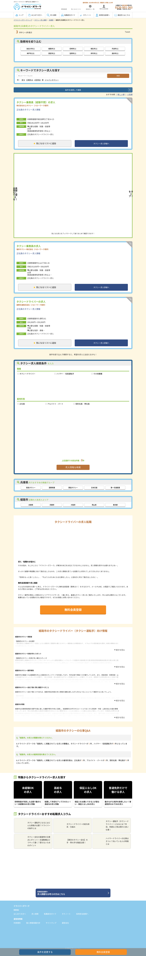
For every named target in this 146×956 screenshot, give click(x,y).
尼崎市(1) (73, 48)
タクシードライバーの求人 (31, 303)
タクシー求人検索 (40, 20)
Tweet (127, 32)
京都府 (52, 507)
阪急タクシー (30, 490)
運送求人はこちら (124, 15)
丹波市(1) (115, 48)
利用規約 (17, 920)
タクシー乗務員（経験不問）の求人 (36, 102)
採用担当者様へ (104, 15)
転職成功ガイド (69, 15)
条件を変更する (45, 952)
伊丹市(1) (94, 53)
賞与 (23, 80)
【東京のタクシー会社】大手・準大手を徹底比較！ (71, 839)
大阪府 (73, 507)
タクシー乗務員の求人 (29, 246)
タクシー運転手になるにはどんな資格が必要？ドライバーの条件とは (33, 823)
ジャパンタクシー (52, 80)
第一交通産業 (115, 490)
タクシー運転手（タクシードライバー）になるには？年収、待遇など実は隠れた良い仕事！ (111, 823)
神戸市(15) (30, 53)
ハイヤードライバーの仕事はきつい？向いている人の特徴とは (111, 839)
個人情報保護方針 (33, 920)
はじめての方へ (36, 15)
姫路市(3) (51, 48)
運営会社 (65, 920)
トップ (21, 15)
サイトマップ (51, 920)
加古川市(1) (31, 48)
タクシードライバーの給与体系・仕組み (72, 823)
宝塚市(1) (73, 53)
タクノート (87, 15)
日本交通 (94, 490)
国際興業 (52, 490)
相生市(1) (94, 48)
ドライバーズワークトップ (23, 20)
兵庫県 (51, 20)
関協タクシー (73, 490)
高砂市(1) (115, 53)
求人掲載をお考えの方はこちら (72, 890)
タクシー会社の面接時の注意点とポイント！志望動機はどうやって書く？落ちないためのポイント (33, 839)
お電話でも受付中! (123, 7)
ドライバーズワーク (21, 903)
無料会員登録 (73, 612)
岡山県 (94, 507)
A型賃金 (37, 80)
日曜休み (29, 80)
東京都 (115, 507)
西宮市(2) (51, 53)
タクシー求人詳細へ (101, 143)
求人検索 (53, 15)
